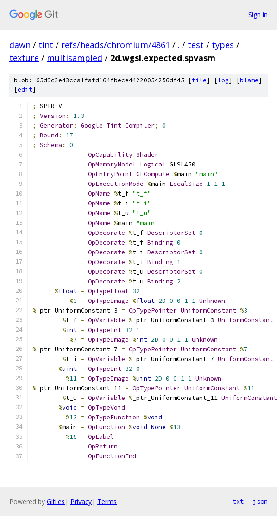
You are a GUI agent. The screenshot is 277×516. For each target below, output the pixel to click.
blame (249, 80)
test (196, 44)
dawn (20, 44)
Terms (107, 501)
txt (238, 501)
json (260, 501)
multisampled (74, 57)
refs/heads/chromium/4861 (115, 44)
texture (24, 57)
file (199, 80)
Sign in (258, 14)
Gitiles (56, 501)
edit (25, 89)
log (223, 80)
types (223, 44)
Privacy (81, 501)
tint (45, 44)
